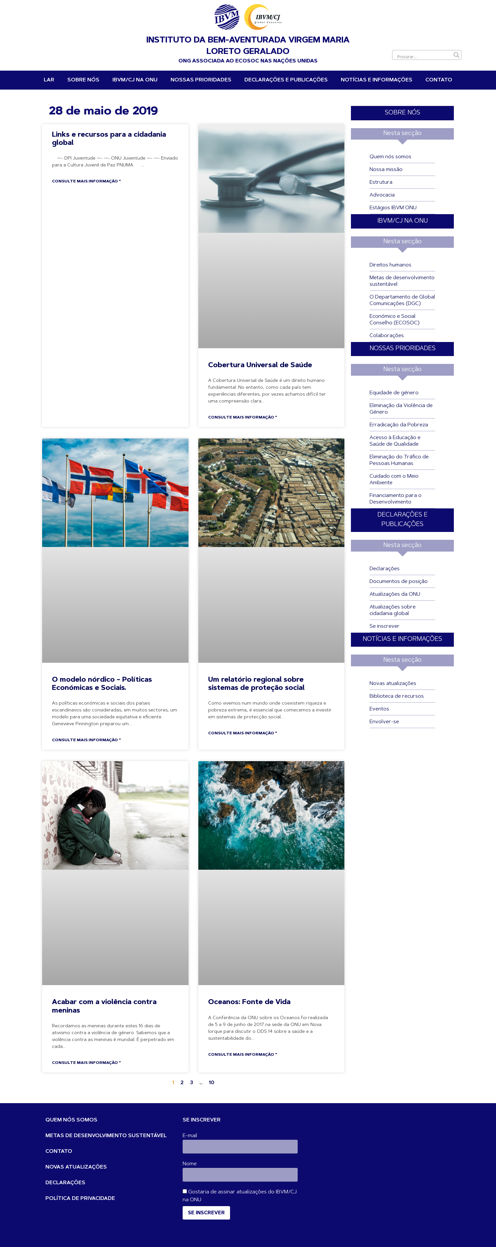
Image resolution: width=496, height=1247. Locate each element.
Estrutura (381, 182)
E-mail (190, 1135)
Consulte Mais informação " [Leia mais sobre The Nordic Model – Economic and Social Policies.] (86, 740)
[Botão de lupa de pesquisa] (456, 55)
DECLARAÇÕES (65, 1183)
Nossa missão (386, 169)
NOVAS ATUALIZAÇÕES (76, 1167)
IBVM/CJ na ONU (134, 80)
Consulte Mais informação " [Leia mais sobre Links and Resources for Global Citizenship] (86, 181)
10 (211, 1082)
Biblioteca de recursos (397, 696)
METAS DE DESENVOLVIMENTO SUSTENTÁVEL (106, 1135)
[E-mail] (240, 1146)
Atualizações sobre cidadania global (393, 610)
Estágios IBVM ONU (393, 208)
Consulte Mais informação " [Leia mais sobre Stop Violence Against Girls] (86, 1063)
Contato (438, 80)
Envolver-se (384, 722)
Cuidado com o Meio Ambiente (394, 480)
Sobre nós (83, 80)
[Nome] (240, 1175)
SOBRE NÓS (402, 113)
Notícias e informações (376, 80)
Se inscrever (385, 626)
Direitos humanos (390, 265)
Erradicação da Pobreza (399, 425)
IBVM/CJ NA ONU (402, 221)
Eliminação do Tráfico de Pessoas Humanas (399, 460)
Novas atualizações (393, 683)
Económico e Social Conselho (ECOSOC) (395, 320)
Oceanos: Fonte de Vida (249, 1002)
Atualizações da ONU (395, 594)
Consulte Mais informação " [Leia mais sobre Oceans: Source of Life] (242, 1055)
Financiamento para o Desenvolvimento (396, 499)
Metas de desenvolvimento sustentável (402, 281)
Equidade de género (394, 393)
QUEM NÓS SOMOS (71, 1120)
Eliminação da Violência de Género (401, 409)
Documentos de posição (399, 581)
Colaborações (387, 335)
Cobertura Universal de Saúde (260, 365)
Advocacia (382, 195)
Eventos (379, 709)
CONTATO (58, 1151)
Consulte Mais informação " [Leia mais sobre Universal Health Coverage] (242, 417)
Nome (190, 1164)
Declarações (385, 569)
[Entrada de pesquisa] (423, 56)
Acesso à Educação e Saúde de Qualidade (395, 441)
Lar (49, 80)
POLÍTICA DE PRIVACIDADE (80, 1198)
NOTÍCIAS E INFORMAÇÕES (402, 639)
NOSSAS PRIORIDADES (201, 80)
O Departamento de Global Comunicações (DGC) (402, 300)
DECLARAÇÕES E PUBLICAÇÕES (286, 80)
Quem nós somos (390, 157)
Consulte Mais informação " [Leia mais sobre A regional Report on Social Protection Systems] (242, 733)
